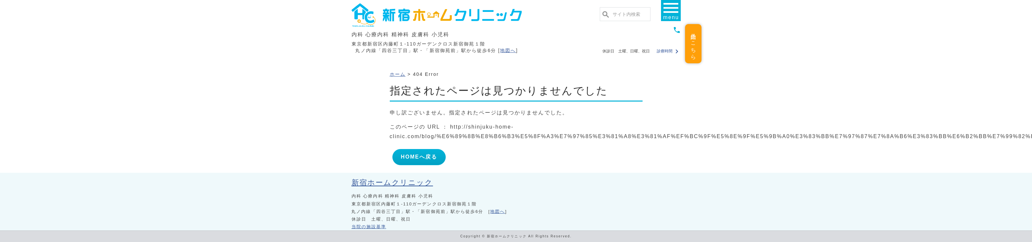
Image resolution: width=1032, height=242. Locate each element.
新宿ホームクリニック (392, 182)
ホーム (398, 74)
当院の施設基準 (369, 226)
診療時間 (668, 51)
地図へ (508, 50)
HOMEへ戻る (419, 157)
